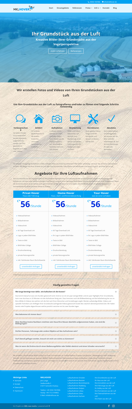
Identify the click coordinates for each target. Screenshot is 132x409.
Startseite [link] (18, 381)
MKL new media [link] (30, 406)
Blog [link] (115, 8)
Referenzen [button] (76, 51)
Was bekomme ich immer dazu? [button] (28, 314)
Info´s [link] (96, 8)
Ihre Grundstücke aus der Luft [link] (105, 378)
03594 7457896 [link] (95, 2)
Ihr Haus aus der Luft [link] (102, 380)
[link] (25, 8)
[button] (109, 406)
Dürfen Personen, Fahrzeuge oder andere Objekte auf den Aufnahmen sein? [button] (46, 331)
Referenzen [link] (77, 8)
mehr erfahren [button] (58, 51)
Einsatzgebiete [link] (63, 8)
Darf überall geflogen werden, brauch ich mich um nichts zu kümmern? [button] (44, 339)
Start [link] (51, 8)
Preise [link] (87, 8)
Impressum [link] (19, 391)
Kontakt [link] (106, 8)
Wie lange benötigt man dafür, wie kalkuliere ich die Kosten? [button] (40, 291)
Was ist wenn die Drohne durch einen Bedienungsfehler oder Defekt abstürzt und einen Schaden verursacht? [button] (60, 346)
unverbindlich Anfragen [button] (31, 266)
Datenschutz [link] (19, 387)
